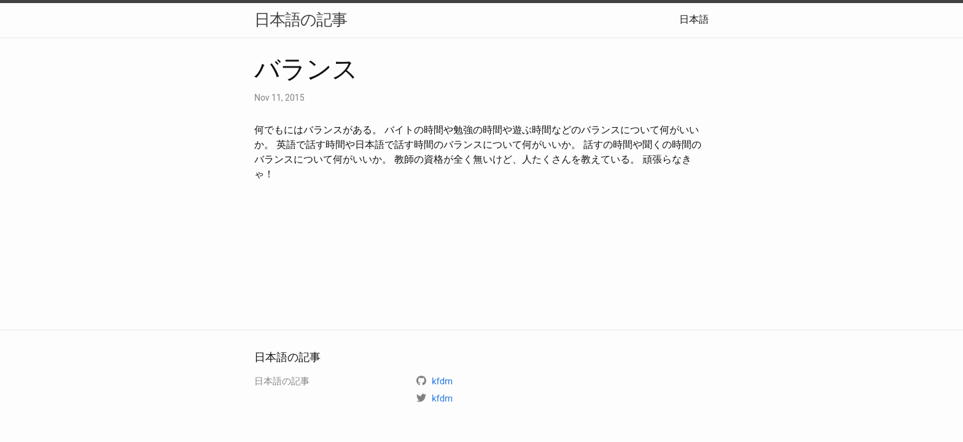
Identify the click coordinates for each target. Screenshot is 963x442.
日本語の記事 (300, 19)
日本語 (694, 19)
